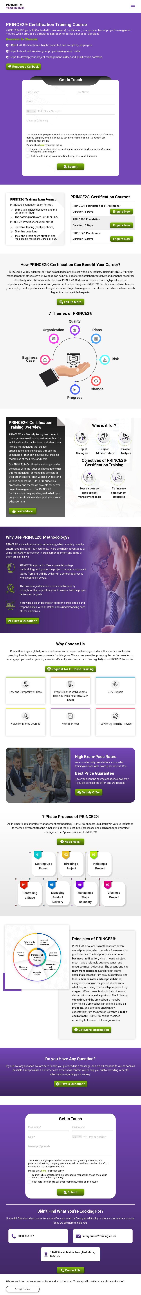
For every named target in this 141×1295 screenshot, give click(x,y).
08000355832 (26, 1236)
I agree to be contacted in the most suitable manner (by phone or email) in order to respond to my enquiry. (70, 150)
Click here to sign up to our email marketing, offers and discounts (63, 156)
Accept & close (23, 1289)
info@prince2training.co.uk (99, 1236)
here (41, 145)
